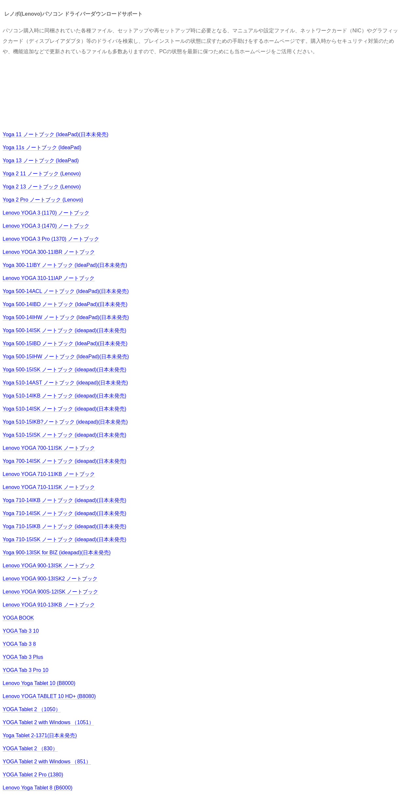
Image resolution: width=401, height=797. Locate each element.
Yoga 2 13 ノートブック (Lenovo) (42, 186)
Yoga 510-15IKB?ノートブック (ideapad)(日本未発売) (65, 422)
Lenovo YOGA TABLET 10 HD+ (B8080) (49, 696)
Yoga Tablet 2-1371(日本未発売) (40, 735)
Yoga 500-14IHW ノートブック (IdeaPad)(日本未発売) (66, 317)
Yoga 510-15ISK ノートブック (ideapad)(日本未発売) (64, 435)
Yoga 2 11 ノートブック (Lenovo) (42, 173)
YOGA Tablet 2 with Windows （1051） (48, 722)
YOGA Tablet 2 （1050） (32, 709)
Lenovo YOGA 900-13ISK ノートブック (49, 565)
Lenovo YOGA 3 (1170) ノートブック (46, 213)
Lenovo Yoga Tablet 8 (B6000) (37, 787)
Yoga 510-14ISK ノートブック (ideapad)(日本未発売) (64, 409)
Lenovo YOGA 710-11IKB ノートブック (49, 474)
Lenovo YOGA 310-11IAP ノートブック (49, 278)
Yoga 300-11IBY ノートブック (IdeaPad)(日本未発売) (65, 265)
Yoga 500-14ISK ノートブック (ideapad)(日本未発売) (64, 330)
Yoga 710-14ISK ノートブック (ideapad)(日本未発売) (64, 513)
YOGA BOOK (18, 618)
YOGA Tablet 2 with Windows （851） (47, 761)
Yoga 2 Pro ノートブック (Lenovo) (43, 200)
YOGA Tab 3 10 (21, 631)
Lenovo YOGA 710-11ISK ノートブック (49, 487)
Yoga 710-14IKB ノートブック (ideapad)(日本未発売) (64, 500)
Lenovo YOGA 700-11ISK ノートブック (49, 448)
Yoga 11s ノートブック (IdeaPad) (42, 147)
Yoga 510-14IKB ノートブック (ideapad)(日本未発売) (64, 395)
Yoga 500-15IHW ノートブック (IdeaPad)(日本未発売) (66, 356)
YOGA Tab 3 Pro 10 (25, 670)
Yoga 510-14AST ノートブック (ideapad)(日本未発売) (65, 382)
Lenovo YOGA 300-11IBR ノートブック (49, 252)
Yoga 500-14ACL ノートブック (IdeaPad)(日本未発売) (66, 291)
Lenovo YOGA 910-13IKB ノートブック (49, 605)
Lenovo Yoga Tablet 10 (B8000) (39, 683)
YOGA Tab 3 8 (19, 644)
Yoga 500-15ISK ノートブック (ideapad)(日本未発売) (64, 369)
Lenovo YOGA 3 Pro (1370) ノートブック (51, 239)
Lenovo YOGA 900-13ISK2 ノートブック (50, 578)
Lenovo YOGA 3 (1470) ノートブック (46, 226)
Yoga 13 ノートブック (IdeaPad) (41, 160)
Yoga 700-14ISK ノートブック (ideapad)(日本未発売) (64, 461)
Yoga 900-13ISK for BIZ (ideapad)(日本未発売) (57, 552)
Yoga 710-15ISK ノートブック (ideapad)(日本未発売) (64, 539)
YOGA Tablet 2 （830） (30, 748)
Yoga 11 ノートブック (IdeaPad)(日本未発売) (55, 134)
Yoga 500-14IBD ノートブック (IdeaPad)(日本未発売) (65, 304)
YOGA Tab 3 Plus (23, 657)
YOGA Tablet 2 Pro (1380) (33, 774)
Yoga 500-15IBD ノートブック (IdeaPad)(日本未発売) (65, 343)
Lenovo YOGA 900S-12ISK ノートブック (50, 591)
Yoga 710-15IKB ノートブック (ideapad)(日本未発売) (64, 526)
